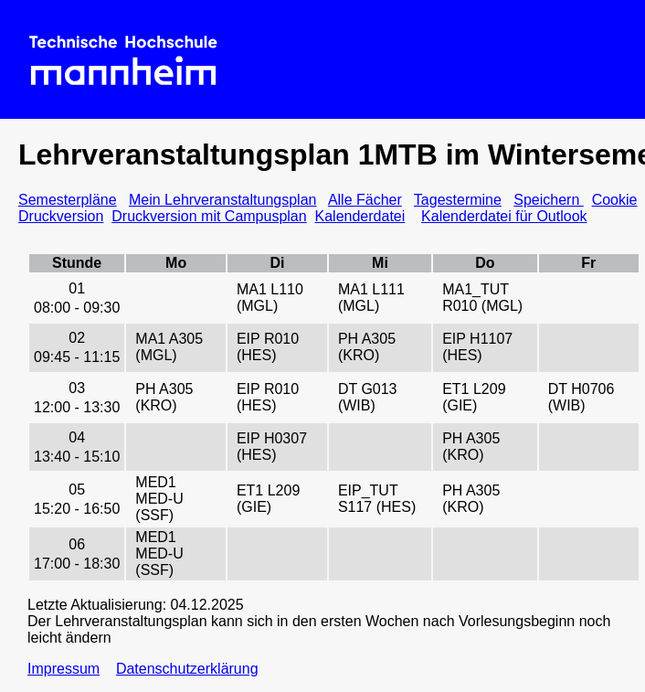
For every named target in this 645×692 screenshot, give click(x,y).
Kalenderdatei (360, 216)
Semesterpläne (67, 200)
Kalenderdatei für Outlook (504, 216)
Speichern (548, 200)
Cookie (615, 200)
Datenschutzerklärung (187, 668)
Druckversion (60, 216)
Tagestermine (458, 200)
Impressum (63, 668)
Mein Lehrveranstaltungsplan (222, 200)
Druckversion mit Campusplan (208, 216)
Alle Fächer (365, 200)
